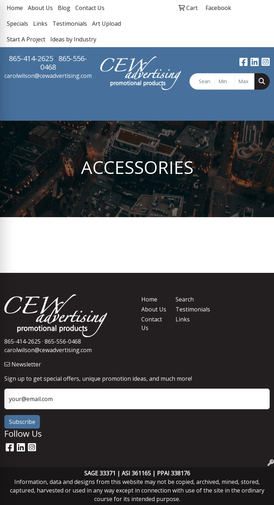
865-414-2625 (31, 58)
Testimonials (69, 24)
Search (185, 299)
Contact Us (90, 8)
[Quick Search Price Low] (224, 81)
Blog (64, 8)
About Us (40, 8)
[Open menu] (260, 110)
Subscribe (22, 422)
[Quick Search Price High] (244, 81)
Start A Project (26, 39)
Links (40, 24)
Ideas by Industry (73, 39)
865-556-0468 (63, 63)
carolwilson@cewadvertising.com (48, 76)
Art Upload (106, 24)
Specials (17, 24)
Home (15, 8)
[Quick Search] (202, 81)
